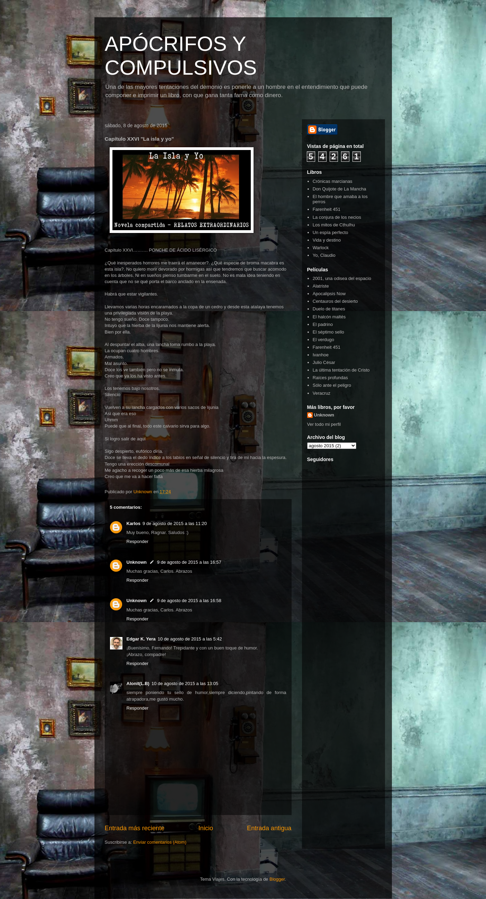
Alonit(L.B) (138, 683)
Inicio (205, 828)
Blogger (277, 879)
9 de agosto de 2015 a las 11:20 (175, 523)
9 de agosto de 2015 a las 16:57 (189, 562)
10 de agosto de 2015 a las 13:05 (185, 683)
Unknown (137, 562)
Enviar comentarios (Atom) (159, 842)
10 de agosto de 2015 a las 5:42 (190, 639)
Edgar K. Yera (141, 639)
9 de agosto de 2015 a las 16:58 (189, 600)
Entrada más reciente (135, 828)
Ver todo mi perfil (324, 424)
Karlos (133, 523)
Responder (138, 541)
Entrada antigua (269, 828)
